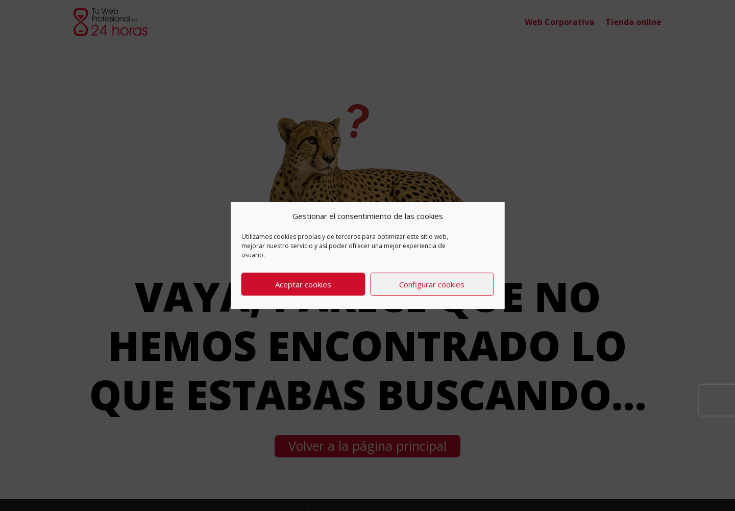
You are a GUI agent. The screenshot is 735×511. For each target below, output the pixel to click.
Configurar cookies (431, 284)
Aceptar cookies (303, 284)
